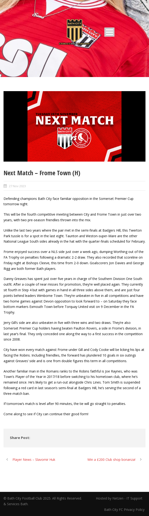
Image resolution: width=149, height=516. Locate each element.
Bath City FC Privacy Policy (124, 509)
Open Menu (109, 32)
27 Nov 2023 (17, 186)
